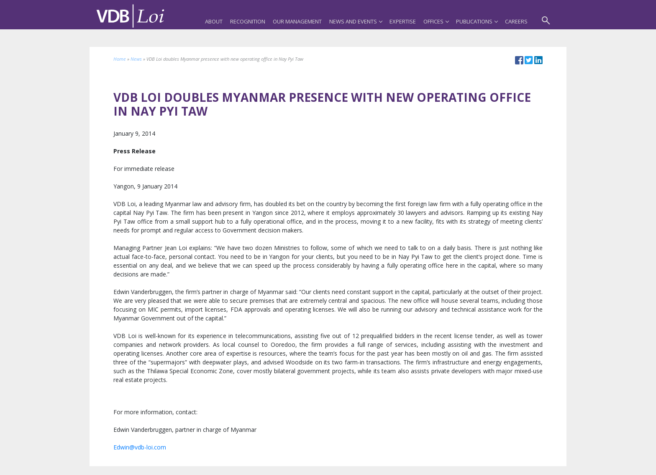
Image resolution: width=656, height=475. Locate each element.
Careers (516, 21)
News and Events (355, 21)
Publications (476, 21)
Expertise (403, 21)
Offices (435, 21)
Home (119, 59)
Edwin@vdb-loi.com (139, 447)
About (214, 21)
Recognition (247, 21)
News (136, 59)
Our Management (297, 21)
